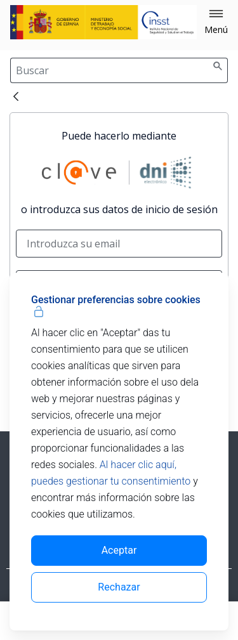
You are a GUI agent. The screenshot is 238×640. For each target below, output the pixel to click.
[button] (216, 22)
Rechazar (119, 587)
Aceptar (119, 550)
